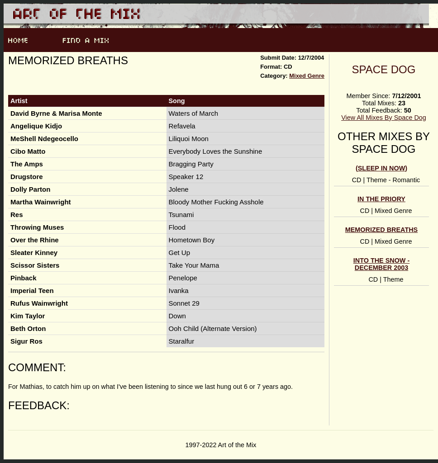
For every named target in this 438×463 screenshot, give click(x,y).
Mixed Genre (306, 75)
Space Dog (384, 69)
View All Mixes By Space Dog (383, 117)
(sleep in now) (381, 168)
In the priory (381, 199)
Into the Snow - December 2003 (381, 264)
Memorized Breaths (381, 229)
